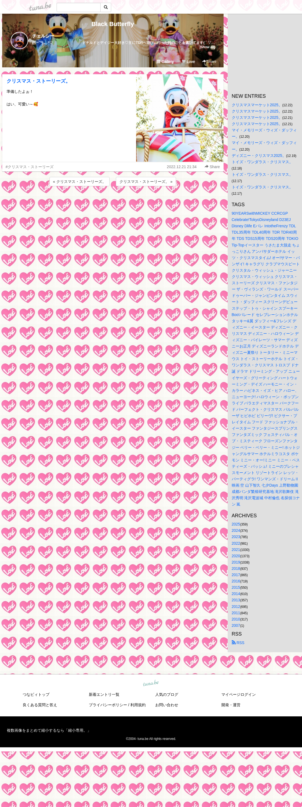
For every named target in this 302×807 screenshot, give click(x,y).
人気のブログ (166, 694)
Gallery (165, 61)
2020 (236, 556)
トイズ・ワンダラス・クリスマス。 (262, 162)
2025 (236, 524)
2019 (236, 562)
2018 (236, 568)
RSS (238, 643)
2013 (236, 600)
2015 (236, 587)
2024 (236, 530)
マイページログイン (238, 694)
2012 (236, 606)
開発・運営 (231, 705)
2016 (236, 581)
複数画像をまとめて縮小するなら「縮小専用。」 (49, 730)
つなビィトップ (36, 694)
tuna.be (150, 683)
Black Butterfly (113, 24)
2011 (236, 613)
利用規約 (138, 705)
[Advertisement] (113, 202)
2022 (236, 543)
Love (188, 61)
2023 (236, 537)
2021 (236, 549)
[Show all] (207, 47)
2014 (236, 593)
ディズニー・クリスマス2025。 (259, 155)
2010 (236, 619)
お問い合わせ (166, 705)
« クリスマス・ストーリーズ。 (79, 181)
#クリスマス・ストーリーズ (30, 167)
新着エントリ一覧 (104, 694)
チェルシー (43, 36)
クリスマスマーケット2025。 (257, 105)
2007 (236, 625)
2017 (236, 575)
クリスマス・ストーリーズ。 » (145, 181)
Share (209, 61)
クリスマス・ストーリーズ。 (39, 81)
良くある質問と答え (40, 705)
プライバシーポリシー (108, 705)
